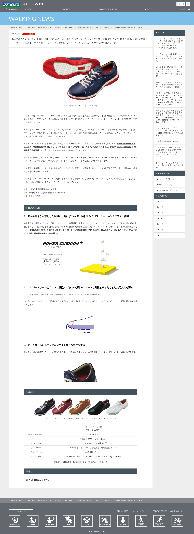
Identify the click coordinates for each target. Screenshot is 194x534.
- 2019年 (160, 224)
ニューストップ (30, 27)
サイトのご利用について (140, 511)
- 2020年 (160, 218)
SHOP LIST (185, 9)
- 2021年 (160, 213)
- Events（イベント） (165, 179)
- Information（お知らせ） (167, 190)
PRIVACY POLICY (160, 511)
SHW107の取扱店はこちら (37, 480)
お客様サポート (176, 511)
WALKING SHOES (34, 4)
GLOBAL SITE (122, 511)
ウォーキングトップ (16, 27)
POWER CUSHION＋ (108, 9)
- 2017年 (160, 235)
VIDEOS (149, 9)
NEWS (28, 9)
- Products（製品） (164, 184)
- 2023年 (160, 201)
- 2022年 (160, 207)
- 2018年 (160, 230)
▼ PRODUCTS (65, 9)
